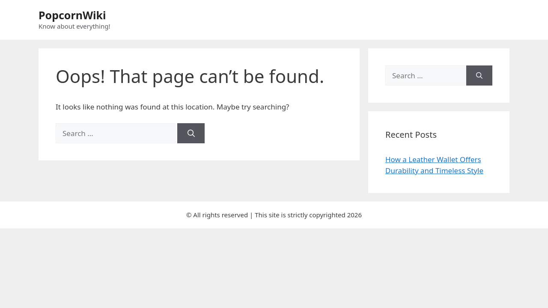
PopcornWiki (72, 15)
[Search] (191, 133)
